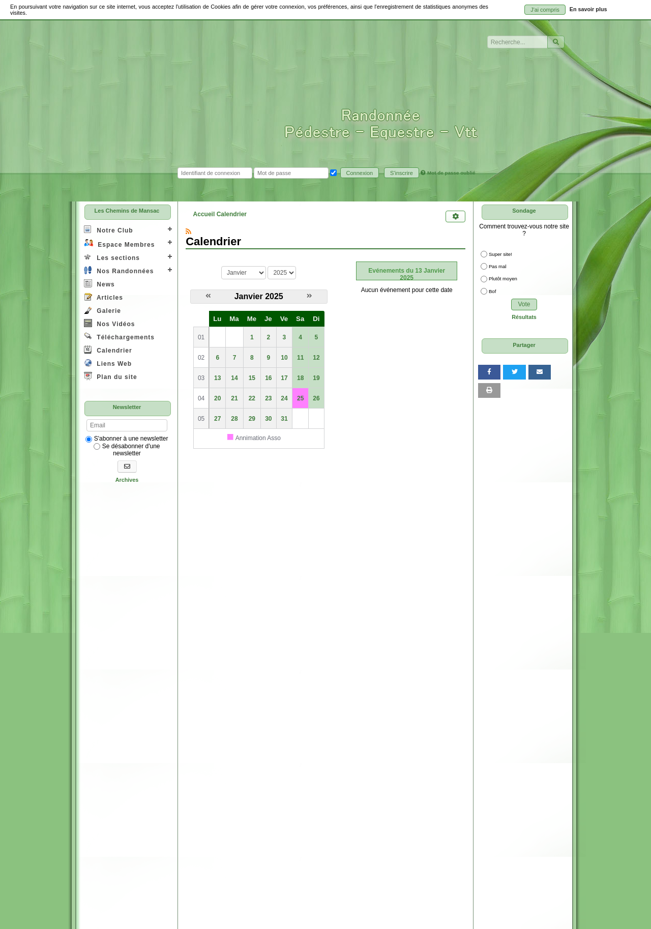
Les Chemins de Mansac (127, 211)
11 (300, 357)
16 (268, 378)
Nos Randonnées (119, 270)
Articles (103, 297)
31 (284, 418)
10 (284, 357)
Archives (127, 480)
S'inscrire (401, 173)
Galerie (102, 310)
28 (234, 418)
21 (234, 398)
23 (268, 398)
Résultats (524, 317)
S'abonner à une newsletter (126, 438)
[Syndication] (188, 231)
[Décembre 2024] (208, 296)
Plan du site (110, 376)
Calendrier (108, 349)
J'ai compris (544, 10)
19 (316, 378)
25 (300, 398)
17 (284, 378)
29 (252, 418)
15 (252, 378)
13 (217, 378)
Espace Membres (119, 243)
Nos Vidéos (109, 323)
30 (268, 418)
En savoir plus (588, 9)
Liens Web (108, 363)
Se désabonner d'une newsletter (127, 450)
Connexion (359, 173)
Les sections (112, 257)
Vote (524, 304)
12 (316, 357)
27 (217, 418)
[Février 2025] (309, 296)
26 (316, 398)
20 (217, 398)
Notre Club (108, 229)
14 (234, 378)
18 (300, 378)
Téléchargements (119, 336)
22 (252, 398)
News (99, 283)
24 (284, 398)
